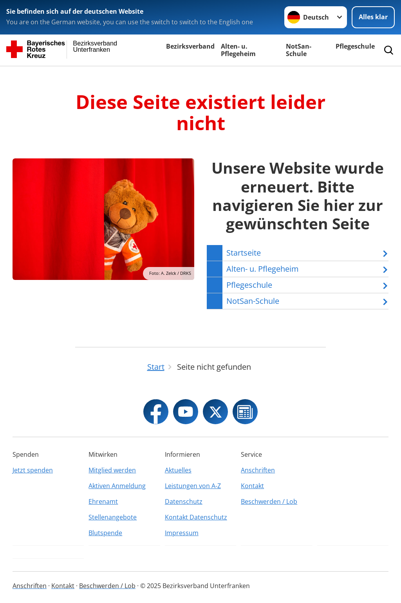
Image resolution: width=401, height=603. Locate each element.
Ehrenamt (103, 501)
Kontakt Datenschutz (196, 517)
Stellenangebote (113, 517)
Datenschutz (183, 501)
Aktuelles (178, 470)
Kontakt (252, 485)
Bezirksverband (190, 46)
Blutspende (105, 533)
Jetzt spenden (33, 470)
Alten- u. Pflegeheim (238, 50)
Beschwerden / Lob (269, 501)
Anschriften (258, 470)
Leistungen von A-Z (193, 485)
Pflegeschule (355, 46)
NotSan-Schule (298, 50)
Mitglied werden (112, 470)
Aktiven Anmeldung (117, 485)
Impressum (182, 533)
